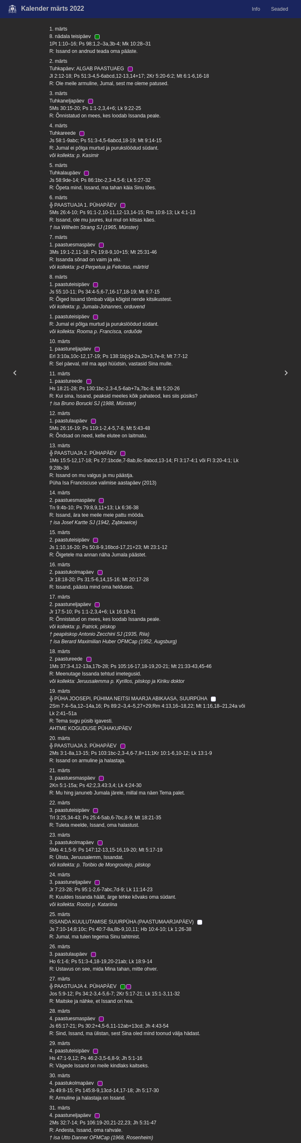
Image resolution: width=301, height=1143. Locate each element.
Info (256, 9)
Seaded (279, 9)
